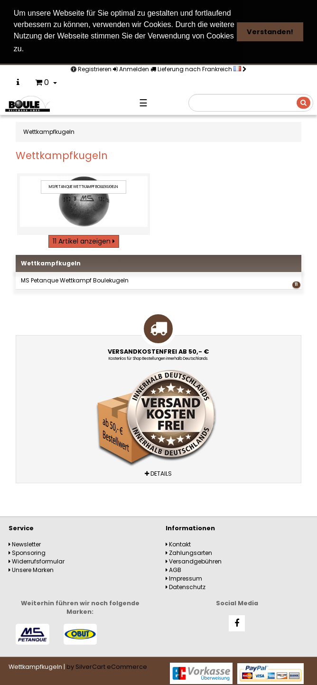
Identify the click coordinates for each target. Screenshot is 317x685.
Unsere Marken (31, 568)
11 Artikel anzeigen (84, 240)
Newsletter (25, 543)
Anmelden (131, 68)
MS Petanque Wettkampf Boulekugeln (160, 281)
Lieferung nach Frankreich (198, 68)
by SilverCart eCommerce (106, 666)
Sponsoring (27, 551)
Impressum (184, 577)
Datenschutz (185, 586)
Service (21, 527)
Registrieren (91, 68)
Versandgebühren (194, 560)
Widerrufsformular (37, 560)
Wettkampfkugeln (51, 262)
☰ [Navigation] (143, 102)
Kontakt (178, 543)
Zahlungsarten (189, 551)
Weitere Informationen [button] (70, 48)
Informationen (190, 527)
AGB (173, 568)
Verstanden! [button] (270, 32)
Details (158, 472)
